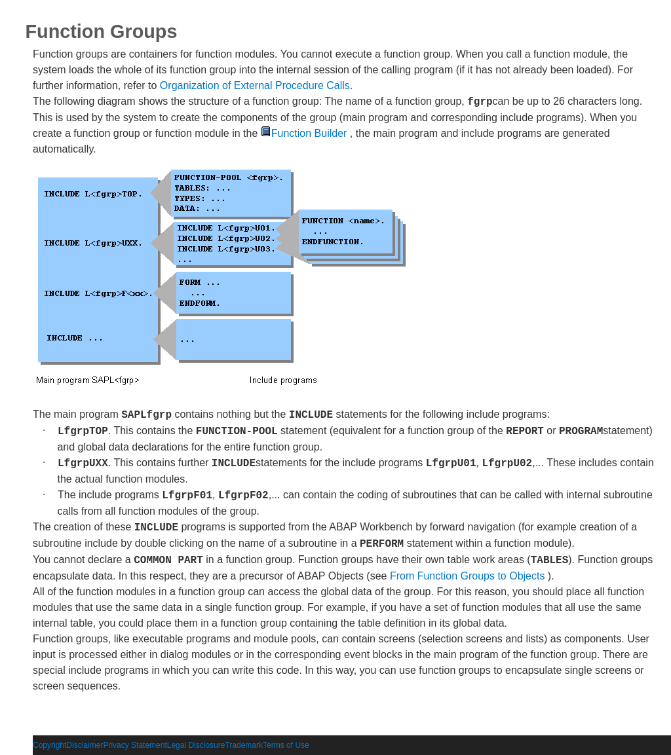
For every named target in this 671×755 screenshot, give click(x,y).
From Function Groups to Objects (467, 575)
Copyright (49, 745)
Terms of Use (286, 745)
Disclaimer (84, 745)
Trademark (244, 745)
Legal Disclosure (196, 745)
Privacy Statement (134, 745)
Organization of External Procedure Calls (255, 85)
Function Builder (304, 133)
